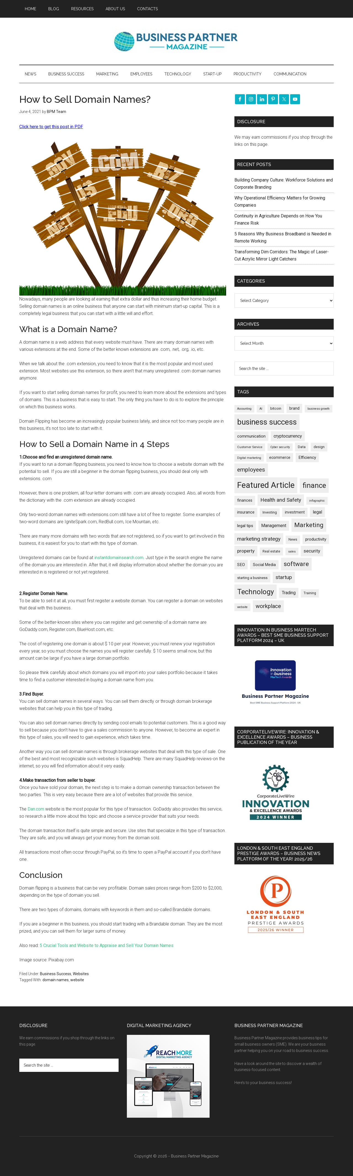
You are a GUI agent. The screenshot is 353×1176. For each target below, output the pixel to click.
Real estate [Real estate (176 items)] (271, 551)
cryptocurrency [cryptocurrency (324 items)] (288, 436)
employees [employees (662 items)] (251, 469)
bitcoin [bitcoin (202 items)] (275, 408)
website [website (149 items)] (242, 607)
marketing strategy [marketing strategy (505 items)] (258, 539)
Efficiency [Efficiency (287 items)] (307, 457)
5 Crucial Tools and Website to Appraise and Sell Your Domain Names (106, 945)
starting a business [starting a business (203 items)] (252, 578)
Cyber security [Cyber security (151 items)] (280, 447)
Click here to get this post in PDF (51, 126)
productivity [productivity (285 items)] (315, 539)
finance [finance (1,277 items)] (314, 485)
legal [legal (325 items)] (317, 512)
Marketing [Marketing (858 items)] (308, 525)
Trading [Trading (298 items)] (289, 592)
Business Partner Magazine (176, 41)
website (77, 980)
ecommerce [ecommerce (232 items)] (279, 457)
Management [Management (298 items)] (273, 525)
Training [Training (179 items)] (310, 593)
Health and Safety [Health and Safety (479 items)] (280, 500)
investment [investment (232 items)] (295, 512)
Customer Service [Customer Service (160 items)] (249, 447)
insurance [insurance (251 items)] (246, 512)
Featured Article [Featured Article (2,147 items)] (266, 485)
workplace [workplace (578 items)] (268, 606)
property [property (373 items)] (246, 551)
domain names (55, 980)
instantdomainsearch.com (118, 557)
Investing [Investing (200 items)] (270, 512)
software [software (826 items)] (296, 564)
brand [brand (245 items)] (294, 408)
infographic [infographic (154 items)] (317, 501)
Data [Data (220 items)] (302, 447)
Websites (81, 974)
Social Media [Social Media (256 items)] (264, 564)
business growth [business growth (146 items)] (318, 409)
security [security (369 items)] (312, 551)
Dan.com (36, 809)
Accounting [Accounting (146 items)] (244, 409)
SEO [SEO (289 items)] (241, 564)
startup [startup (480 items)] (284, 577)
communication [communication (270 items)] (251, 436)
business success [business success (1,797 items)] (267, 422)
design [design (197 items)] (319, 447)
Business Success (55, 974)
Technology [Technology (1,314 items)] (255, 592)
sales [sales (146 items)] (292, 551)
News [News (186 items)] (292, 539)
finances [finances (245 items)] (244, 500)
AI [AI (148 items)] (261, 409)
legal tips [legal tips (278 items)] (245, 525)
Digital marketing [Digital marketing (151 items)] (249, 458)
